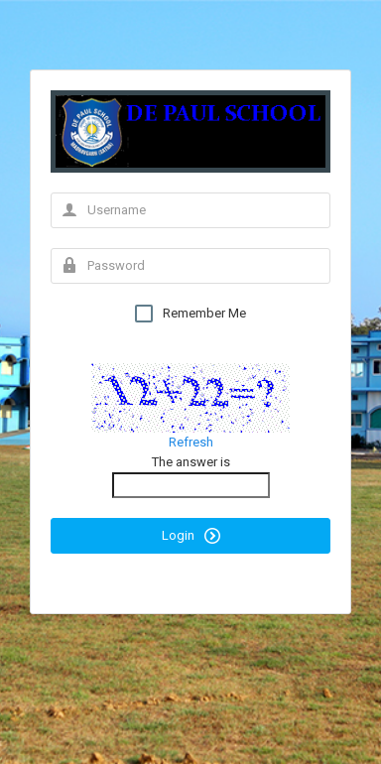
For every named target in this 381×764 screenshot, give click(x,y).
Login (191, 536)
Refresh (191, 442)
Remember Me (190, 313)
